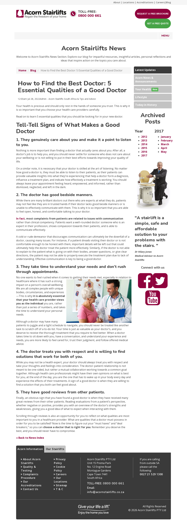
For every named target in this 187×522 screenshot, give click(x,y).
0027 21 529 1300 (151, 474)
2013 (144, 140)
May (163, 152)
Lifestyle (141, 97)
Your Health (146, 90)
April (164, 148)
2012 (144, 137)
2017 (144, 155)
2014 (144, 144)
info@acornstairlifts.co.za (105, 492)
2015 (144, 148)
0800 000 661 (89, 15)
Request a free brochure (153, 13)
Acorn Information (30, 449)
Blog (33, 70)
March (165, 144)
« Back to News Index (30, 438)
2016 (144, 152)
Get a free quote (158, 23)
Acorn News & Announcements (146, 79)
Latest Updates (145, 70)
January (166, 137)
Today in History (146, 105)
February (167, 140)
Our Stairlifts (55, 449)
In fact (20, 218)
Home (22, 70)
